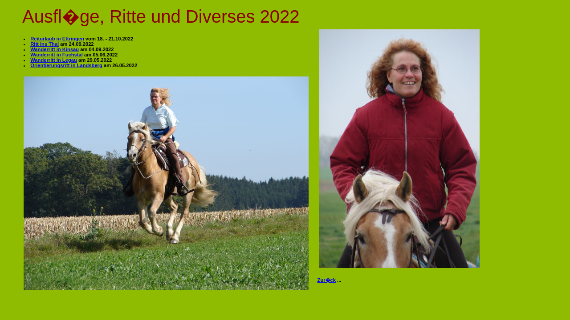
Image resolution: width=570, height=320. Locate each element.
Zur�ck (327, 280)
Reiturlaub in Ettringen (57, 38)
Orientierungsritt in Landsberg (66, 65)
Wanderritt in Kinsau (54, 49)
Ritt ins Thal (44, 44)
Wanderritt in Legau (53, 60)
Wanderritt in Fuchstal (56, 54)
